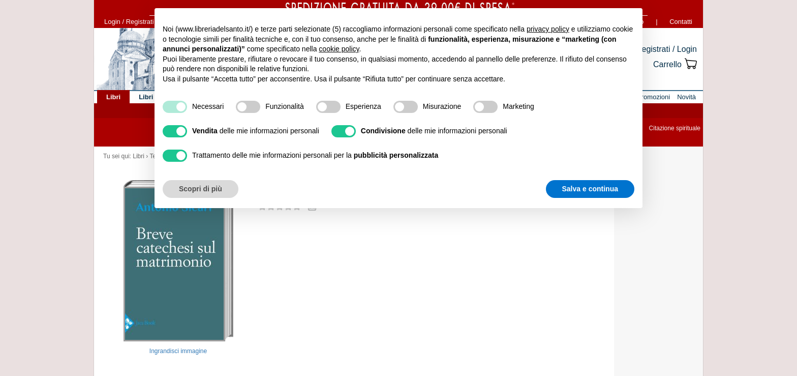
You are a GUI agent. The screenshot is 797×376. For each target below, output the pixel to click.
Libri (138, 156)
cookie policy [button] (339, 49)
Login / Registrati (129, 21)
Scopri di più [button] (200, 189)
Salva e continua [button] (590, 189)
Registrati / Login (666, 49)
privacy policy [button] (548, 29)
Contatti (680, 21)
